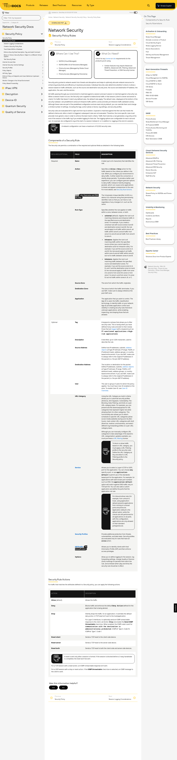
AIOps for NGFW (151, 75)
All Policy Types (7, 73)
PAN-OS (149, 93)
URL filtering (118, 438)
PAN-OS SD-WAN (152, 95)
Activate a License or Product (156, 40)
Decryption (11, 94)
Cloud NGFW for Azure (154, 84)
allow (103, 541)
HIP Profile (79, 547)
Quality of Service (15, 112)
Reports (148, 219)
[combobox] (21, 17)
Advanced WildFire (152, 158)
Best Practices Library (153, 239)
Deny (119, 169)
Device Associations (153, 49)
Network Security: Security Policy (76, 17)
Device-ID (11, 100)
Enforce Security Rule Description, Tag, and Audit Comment (22, 52)
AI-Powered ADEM (152, 125)
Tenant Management (153, 58)
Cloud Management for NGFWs (157, 78)
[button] (175, 607)
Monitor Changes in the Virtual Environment (16, 80)
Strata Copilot (164, 5)
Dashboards (150, 213)
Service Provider (151, 99)
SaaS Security (150, 176)
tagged (114, 329)
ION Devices (150, 136)
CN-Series (149, 87)
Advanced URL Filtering (154, 161)
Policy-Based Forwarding (10, 83)
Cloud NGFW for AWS (153, 81)
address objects (128, 367)
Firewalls (149, 90)
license (108, 59)
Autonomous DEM (152, 222)
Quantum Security (15, 106)
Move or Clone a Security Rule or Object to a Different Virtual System (23, 55)
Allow (113, 169)
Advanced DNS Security (154, 167)
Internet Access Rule (9, 62)
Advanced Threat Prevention (156, 164)
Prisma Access (151, 119)
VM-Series (149, 101)
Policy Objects (7, 70)
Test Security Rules (10, 59)
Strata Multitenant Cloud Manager (157, 122)
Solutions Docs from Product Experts (158, 256)
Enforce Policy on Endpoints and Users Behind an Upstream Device (21, 76)
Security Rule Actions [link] (124, 190)
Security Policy (13, 34)
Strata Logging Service (153, 46)
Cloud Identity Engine (153, 43)
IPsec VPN (11, 88)
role (114, 59)
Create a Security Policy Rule (13, 46)
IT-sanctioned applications (113, 331)
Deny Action (117, 606)
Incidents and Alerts (153, 216)
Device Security (151, 170)
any (131, 470)
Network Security (58, 17)
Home (50, 17)
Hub (147, 52)
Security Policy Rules (9, 41)
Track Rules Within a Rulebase (13, 49)
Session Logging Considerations (13, 43)
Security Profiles (7, 67)
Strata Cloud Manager (153, 37)
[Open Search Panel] (148, 5)
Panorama (151, 270)
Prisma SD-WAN (151, 133)
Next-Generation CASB (154, 139)
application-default (123, 482)
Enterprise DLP (151, 173)
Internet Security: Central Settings (13, 65)
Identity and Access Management (157, 55)
